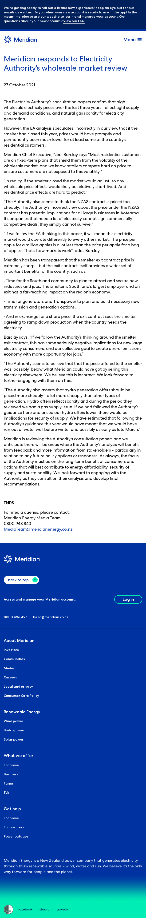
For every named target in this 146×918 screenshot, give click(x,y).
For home (11, 765)
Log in (128, 599)
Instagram (44, 909)
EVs (6, 792)
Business (11, 774)
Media (9, 668)
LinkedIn (63, 909)
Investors (11, 650)
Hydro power (14, 730)
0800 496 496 (16, 617)
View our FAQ (74, 21)
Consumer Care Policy (21, 696)
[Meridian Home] (20, 40)
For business (14, 827)
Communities (14, 659)
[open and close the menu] (132, 40)
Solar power (14, 740)
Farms (9, 783)
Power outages (16, 836)
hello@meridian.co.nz (50, 617)
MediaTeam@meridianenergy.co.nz (38, 529)
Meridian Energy (18, 860)
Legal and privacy (18, 686)
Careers (10, 677)
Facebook (25, 909)
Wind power (13, 721)
